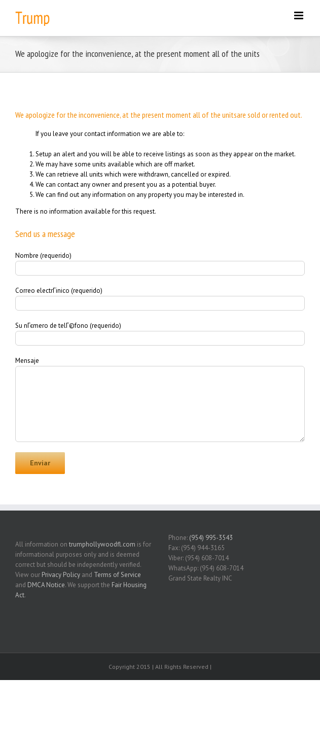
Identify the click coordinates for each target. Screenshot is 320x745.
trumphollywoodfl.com (102, 544)
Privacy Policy (61, 574)
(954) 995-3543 (211, 537)
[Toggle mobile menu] (299, 15)
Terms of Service (117, 574)
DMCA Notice (46, 585)
